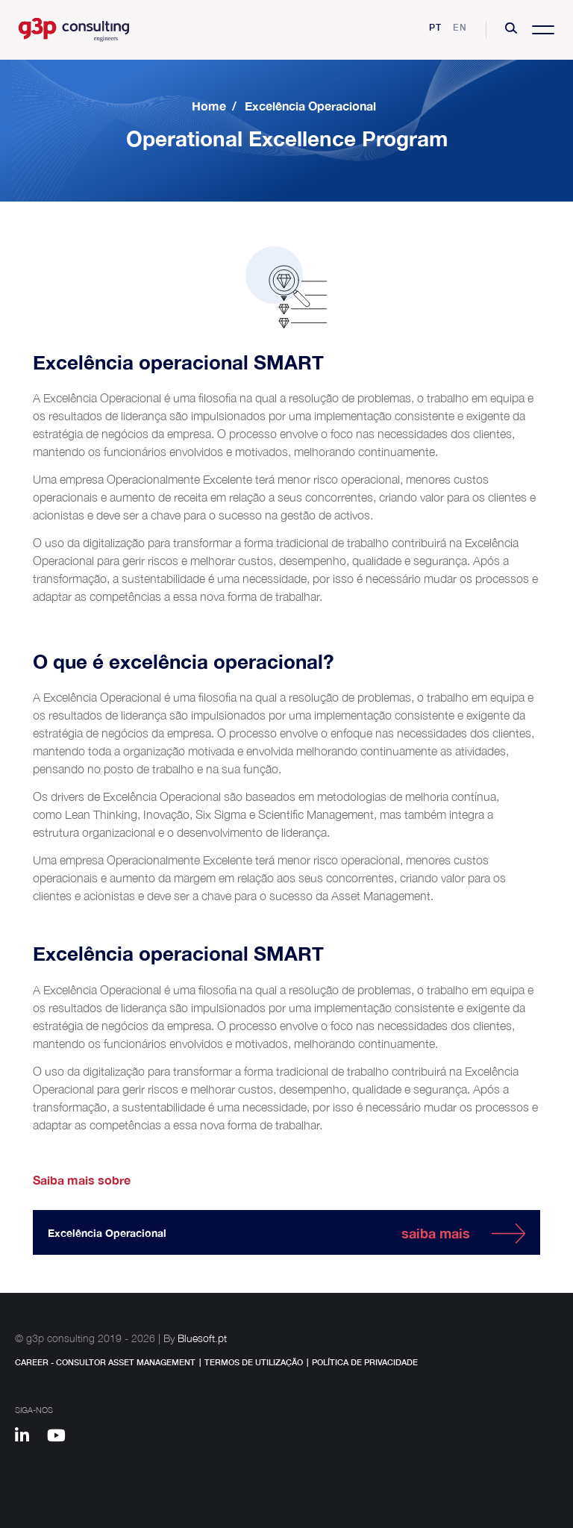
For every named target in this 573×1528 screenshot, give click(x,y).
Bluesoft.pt (202, 1338)
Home (209, 106)
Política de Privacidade (365, 1362)
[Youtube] (61, 1438)
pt (435, 27)
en (460, 27)
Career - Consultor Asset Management (105, 1362)
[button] (511, 30)
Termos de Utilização (253, 1362)
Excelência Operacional (310, 106)
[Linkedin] (29, 1438)
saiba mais (435, 1233)
